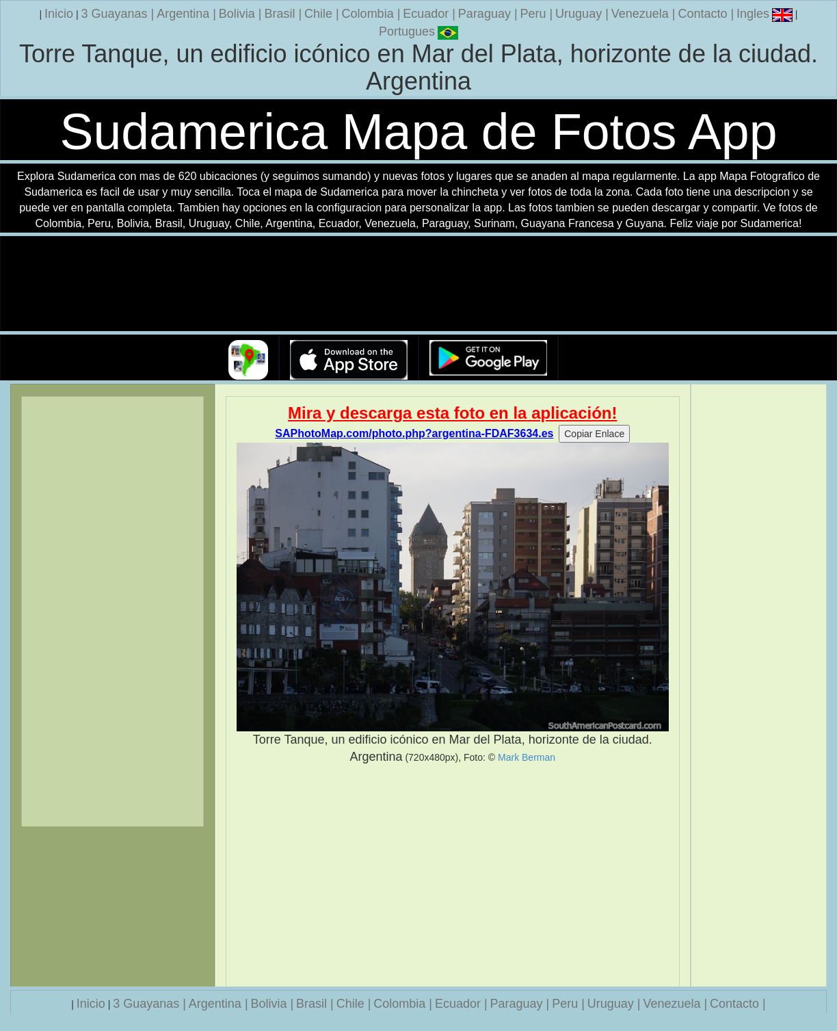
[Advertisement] (453, 875)
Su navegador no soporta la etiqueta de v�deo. (418, 284)
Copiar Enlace (594, 433)
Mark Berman (526, 757)
